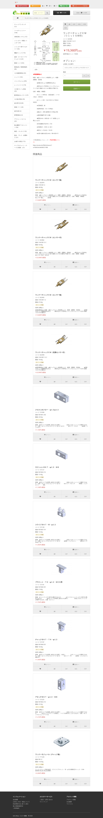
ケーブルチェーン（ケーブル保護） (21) (20, 146)
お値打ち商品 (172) (19, 141)
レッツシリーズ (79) (20, 85)
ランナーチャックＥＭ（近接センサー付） (50, 352)
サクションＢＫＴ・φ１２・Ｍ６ (47, 467)
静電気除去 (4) (18, 115)
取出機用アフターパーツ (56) (20, 126)
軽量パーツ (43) (18, 107)
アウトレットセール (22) (20, 120)
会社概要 (15, 799)
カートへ (76, 82)
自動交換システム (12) (20, 37)
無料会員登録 (22, 6)
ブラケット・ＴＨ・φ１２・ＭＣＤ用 (48, 582)
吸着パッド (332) (19, 63)
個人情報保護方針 (18, 806)
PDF (65, 28)
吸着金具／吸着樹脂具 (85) (20, 68)
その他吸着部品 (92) (20, 73)
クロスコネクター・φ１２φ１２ (47, 410)
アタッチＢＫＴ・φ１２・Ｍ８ (46, 697)
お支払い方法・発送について (21, 802)
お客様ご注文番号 (68, 64)
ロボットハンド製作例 (79, 6)
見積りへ (76, 88)
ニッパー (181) (18, 77)
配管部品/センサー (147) (21, 95)
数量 (64, 72)
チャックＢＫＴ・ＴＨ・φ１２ (46, 639)
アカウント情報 (71, 799)
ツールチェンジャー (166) (20, 32)
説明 (36, 69)
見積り (81, 13)
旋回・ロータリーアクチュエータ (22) (20, 58)
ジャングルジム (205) (20, 81)
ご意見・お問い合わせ (46, 799)
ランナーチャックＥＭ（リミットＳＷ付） (37, 18)
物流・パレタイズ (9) (20, 131)
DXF (74, 24)
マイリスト (70, 804)
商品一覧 (63, 6)
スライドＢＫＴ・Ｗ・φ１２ (45, 524)
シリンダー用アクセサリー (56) (20, 48)
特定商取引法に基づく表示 (20, 804)
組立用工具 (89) (18, 103)
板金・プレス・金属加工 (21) (20, 136)
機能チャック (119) (19, 53)
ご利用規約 (16, 808)
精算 (61, 13)
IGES (79, 24)
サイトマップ (43, 802)
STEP (84, 24)
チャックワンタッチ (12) (20, 25)
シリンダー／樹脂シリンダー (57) (20, 42)
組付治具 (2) (17, 111)
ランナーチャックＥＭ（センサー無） (49, 180)
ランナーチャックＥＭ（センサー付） (49, 237)
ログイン (35, 6)
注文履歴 (69, 802)
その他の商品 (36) (19, 99)
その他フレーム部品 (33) (20, 90)
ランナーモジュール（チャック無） (48, 754)
